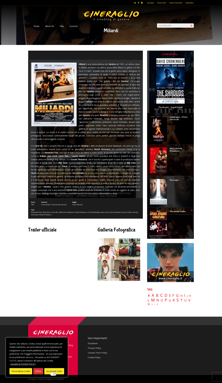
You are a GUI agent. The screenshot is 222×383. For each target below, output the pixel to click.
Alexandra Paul (36, 212)
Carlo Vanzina (77, 204)
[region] (37, 357)
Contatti (73, 26)
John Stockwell (114, 212)
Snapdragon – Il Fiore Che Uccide (178, 118)
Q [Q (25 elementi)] (170, 300)
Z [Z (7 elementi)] (157, 304)
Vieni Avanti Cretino (178, 211)
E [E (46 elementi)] (170, 295)
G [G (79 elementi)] (177, 295)
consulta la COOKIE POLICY (23, 364)
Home (37, 26)
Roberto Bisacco (45, 215)
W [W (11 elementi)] (149, 304)
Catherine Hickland (66, 212)
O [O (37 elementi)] (162, 300)
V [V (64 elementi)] (189, 300)
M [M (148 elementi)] (153, 300)
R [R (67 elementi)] (174, 300)
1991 (32, 204)
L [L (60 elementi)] (148, 300)
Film (62, 26)
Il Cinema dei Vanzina (58, 204)
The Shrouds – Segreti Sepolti (170, 107)
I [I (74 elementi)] (184, 295)
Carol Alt (54, 212)
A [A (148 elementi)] (153, 295)
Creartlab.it (59, 379)
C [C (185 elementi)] (161, 295)
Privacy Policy (161, 3)
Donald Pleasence (80, 212)
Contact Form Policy (175, 3)
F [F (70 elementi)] (173, 295)
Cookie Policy (189, 3)
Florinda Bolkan (94, 212)
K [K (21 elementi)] (190, 295)
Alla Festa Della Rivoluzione (176, 149)
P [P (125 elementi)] (166, 300)
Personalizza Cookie (21, 371)
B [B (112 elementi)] (157, 295)
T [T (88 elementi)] (181, 300)
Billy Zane (47, 212)
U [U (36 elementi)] (185, 300)
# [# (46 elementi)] (149, 295)
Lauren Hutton (126, 212)
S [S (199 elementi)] (177, 300)
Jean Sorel (105, 212)
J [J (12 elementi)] (187, 296)
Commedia (45, 204)
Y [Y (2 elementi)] (154, 304)
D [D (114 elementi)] (166, 295)
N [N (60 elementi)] (157, 300)
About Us (49, 26)
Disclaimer (150, 3)
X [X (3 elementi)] (152, 304)
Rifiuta (38, 371)
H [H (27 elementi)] (181, 295)
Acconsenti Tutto (54, 371)
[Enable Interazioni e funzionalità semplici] (53, 374)
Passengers (174, 180)
